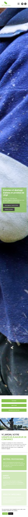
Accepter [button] (5, 513)
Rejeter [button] (10, 513)
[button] (11, 205)
